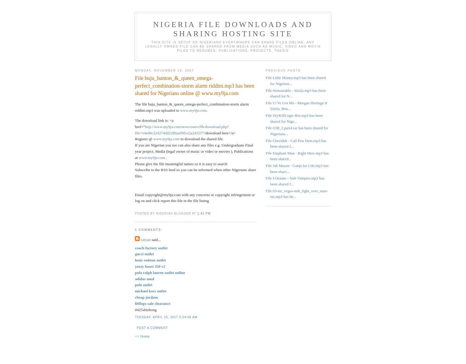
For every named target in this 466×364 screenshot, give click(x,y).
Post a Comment (152, 328)
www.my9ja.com (193, 110)
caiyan (146, 239)
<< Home (142, 336)
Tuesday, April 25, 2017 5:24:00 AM (166, 317)
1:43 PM (204, 213)
